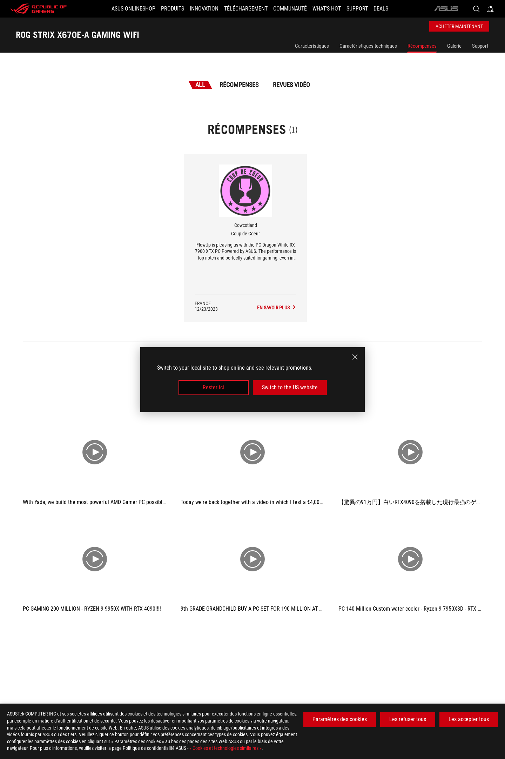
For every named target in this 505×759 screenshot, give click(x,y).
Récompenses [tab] (239, 84)
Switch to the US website (290, 387)
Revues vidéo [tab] (291, 84)
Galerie (454, 46)
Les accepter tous (469, 719)
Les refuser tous (407, 719)
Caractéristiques (312, 46)
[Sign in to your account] (490, 9)
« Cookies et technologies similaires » (225, 748)
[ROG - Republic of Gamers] (39, 9)
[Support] (357, 9)
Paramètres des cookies (339, 719)
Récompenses (422, 46)
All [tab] (200, 84)
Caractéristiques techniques (368, 46)
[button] (172, 9)
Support (480, 46)
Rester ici (213, 387)
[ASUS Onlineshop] (133, 9)
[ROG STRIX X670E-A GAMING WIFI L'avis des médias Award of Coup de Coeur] (276, 307)
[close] (355, 357)
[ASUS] (446, 8)
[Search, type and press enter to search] (476, 8)
